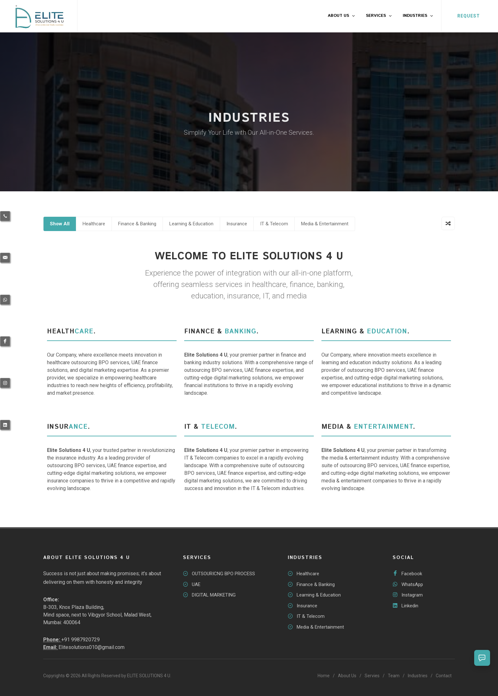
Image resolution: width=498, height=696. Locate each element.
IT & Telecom (274, 224)
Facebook (411, 574)
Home (324, 675)
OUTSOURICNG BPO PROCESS (223, 574)
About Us (347, 675)
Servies (372, 675)
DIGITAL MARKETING (214, 595)
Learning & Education (191, 224)
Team (394, 675)
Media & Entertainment (324, 224)
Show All (60, 224)
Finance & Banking (137, 224)
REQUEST (468, 15)
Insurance (236, 224)
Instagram (412, 595)
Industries (417, 675)
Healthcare (94, 224)
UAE (196, 584)
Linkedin (409, 606)
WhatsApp (412, 584)
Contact (444, 675)
